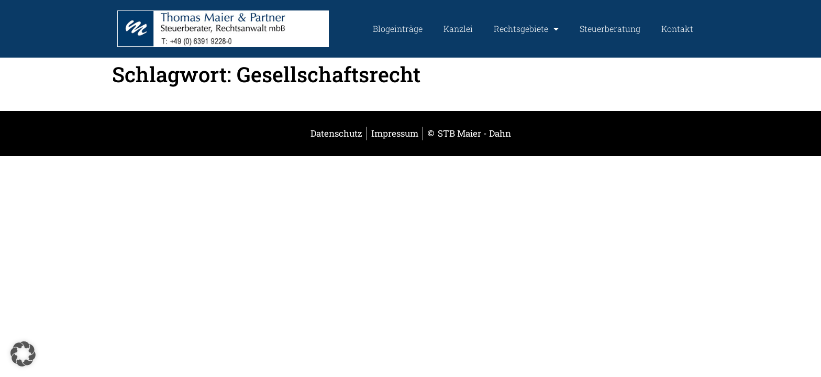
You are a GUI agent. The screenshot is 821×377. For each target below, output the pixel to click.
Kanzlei (458, 28)
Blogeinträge (398, 28)
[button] (23, 354)
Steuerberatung (610, 28)
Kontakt (677, 28)
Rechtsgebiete (526, 28)
